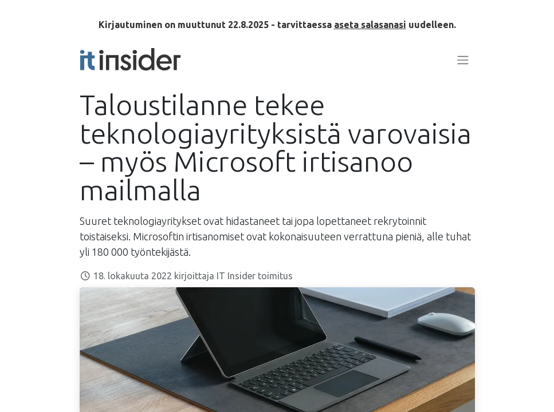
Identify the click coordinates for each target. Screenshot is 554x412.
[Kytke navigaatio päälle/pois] (463, 59)
